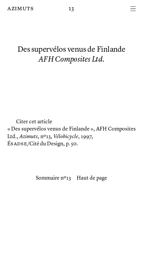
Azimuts (20, 9)
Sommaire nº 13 (53, 178)
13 (71, 9)
